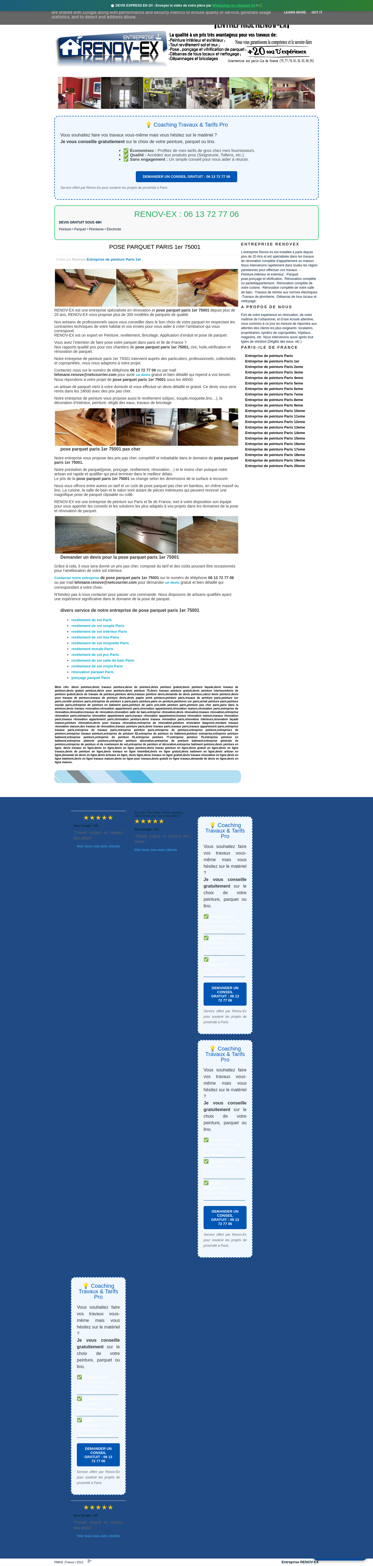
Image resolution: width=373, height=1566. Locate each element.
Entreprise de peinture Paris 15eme (275, 438)
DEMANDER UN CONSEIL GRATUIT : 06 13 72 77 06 (186, 176)
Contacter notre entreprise (76, 578)
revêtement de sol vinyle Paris (97, 666)
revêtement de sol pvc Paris (95, 655)
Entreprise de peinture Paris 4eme (274, 378)
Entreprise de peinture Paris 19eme (275, 460)
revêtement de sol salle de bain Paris (102, 660)
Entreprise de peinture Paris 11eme (275, 416)
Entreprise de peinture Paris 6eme (274, 389)
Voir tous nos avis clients (98, 846)
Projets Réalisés (178, 72)
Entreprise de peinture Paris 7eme (274, 394)
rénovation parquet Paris (92, 672)
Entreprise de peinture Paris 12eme (275, 422)
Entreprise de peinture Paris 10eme (275, 411)
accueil (69, 72)
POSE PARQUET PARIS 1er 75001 (154, 247)
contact (267, 72)
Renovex (99, 72)
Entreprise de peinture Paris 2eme (274, 367)
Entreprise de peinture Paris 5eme (274, 383)
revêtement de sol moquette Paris (100, 643)
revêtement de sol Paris (91, 620)
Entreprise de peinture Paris (269, 356)
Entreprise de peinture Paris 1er (114, 259)
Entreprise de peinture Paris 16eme (275, 444)
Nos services (134, 72)
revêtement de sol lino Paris (95, 637)
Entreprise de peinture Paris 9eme (274, 405)
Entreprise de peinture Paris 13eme (275, 427)
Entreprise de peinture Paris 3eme (274, 372)
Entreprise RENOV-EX (300, 1562)
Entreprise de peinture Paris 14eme (275, 433)
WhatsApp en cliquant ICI (234, 5)
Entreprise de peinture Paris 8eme (274, 400)
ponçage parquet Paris (90, 678)
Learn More (295, 12)
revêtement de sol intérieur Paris (99, 631)
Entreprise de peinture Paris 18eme (275, 455)
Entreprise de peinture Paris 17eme (275, 449)
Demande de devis (227, 72)
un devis (143, 375)
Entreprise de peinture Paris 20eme (275, 466)
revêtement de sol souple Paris (97, 626)
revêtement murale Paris (92, 649)
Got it (317, 12)
